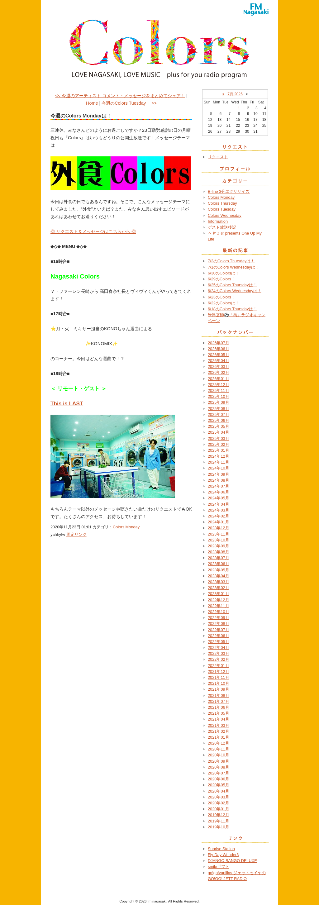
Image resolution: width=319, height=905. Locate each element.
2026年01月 (218, 378)
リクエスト (218, 157)
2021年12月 (218, 671)
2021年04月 (218, 719)
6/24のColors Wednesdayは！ (234, 290)
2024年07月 (218, 486)
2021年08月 (218, 695)
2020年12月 (218, 743)
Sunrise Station (221, 848)
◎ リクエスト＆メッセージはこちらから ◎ (93, 231)
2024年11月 (218, 462)
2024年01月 (218, 522)
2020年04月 (218, 791)
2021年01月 (218, 737)
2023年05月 (218, 570)
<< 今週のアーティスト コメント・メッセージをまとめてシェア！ (120, 95)
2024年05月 (218, 498)
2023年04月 (218, 576)
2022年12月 (218, 600)
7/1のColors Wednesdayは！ (233, 267)
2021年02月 (218, 731)
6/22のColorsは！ (223, 303)
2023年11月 (218, 534)
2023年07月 (218, 557)
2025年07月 (218, 414)
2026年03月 (218, 366)
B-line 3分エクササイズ (229, 191)
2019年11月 (218, 821)
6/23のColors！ (221, 297)
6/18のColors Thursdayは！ (232, 309)
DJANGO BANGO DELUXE (232, 860)
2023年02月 (218, 587)
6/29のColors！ (221, 279)
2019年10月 (218, 827)
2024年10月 (218, 468)
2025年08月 (218, 408)
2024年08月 (218, 480)
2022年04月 (218, 647)
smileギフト (218, 866)
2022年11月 (218, 605)
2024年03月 (218, 510)
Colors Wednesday (224, 215)
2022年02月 (218, 659)
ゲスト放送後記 (222, 227)
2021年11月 (218, 677)
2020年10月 (218, 755)
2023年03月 (218, 581)
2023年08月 (218, 552)
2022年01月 (218, 665)
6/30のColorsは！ (223, 273)
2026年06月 (218, 348)
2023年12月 (218, 528)
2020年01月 (218, 809)
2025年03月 (218, 438)
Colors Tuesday (222, 209)
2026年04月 (218, 360)
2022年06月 (218, 635)
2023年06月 (218, 563)
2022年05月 (218, 641)
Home (92, 103)
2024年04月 (218, 504)
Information (218, 221)
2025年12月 (218, 384)
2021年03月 (218, 725)
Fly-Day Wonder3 (223, 854)
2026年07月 (218, 343)
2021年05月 (218, 713)
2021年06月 (218, 707)
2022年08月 (218, 623)
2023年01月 (218, 593)
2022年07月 (218, 629)
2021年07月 (218, 701)
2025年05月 (218, 426)
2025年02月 (218, 444)
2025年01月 (218, 450)
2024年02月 (218, 516)
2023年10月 (218, 540)
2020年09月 (218, 761)
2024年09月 (218, 474)
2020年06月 (218, 779)
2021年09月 (218, 689)
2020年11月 (218, 749)
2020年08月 (218, 767)
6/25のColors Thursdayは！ (232, 285)
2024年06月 (218, 492)
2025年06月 (218, 420)
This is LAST (66, 403)
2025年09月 (218, 402)
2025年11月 (218, 390)
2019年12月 (218, 814)
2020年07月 (218, 773)
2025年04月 (218, 432)
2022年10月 (218, 611)
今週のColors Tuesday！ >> (129, 103)
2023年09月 (218, 546)
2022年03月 (218, 653)
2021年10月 (218, 683)
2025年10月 (218, 396)
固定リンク (76, 534)
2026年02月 (218, 372)
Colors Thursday (222, 203)
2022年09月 (218, 617)
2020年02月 (218, 803)
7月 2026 (235, 94)
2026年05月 (218, 354)
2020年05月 (218, 785)
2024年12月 (218, 456)
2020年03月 (218, 797)
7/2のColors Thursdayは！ (231, 261)
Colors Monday (126, 527)
